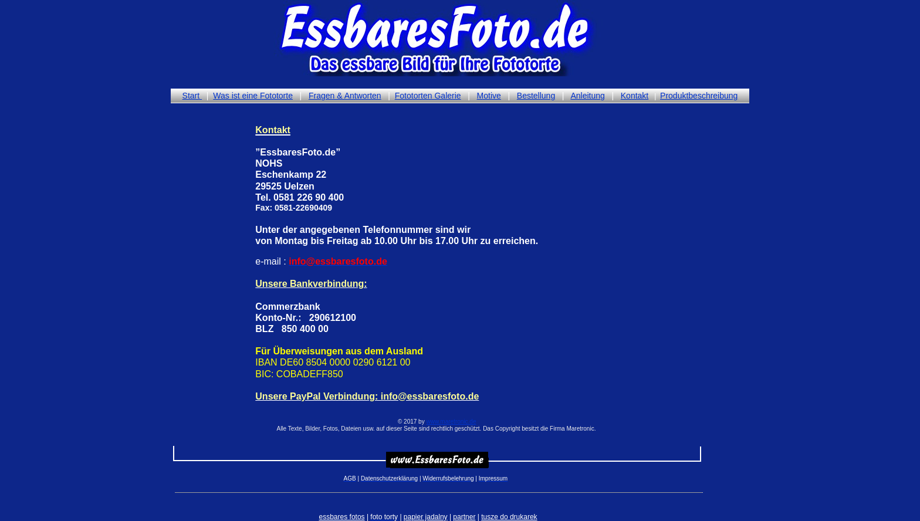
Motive (489, 95)
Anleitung (587, 95)
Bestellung (536, 95)
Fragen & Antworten (345, 95)
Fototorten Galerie (428, 95)
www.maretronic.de (451, 421)
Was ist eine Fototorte (253, 95)
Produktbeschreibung (699, 95)
